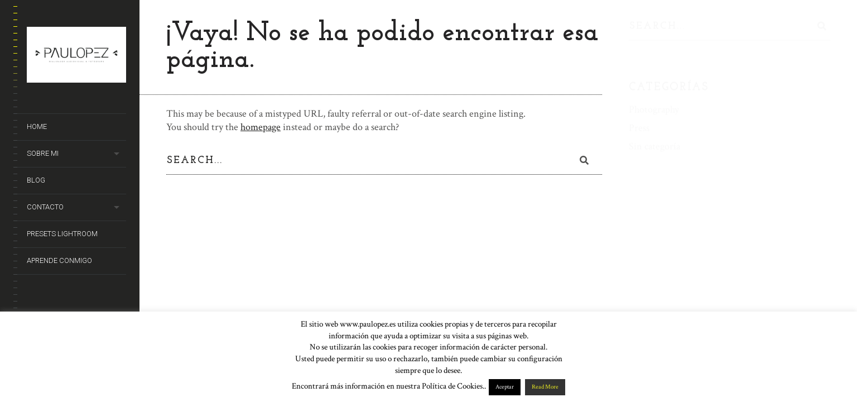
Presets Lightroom (62, 233)
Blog (36, 180)
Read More (545, 387)
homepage (260, 127)
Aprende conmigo (59, 260)
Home (37, 126)
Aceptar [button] (504, 387)
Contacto (45, 207)
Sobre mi (43, 153)
